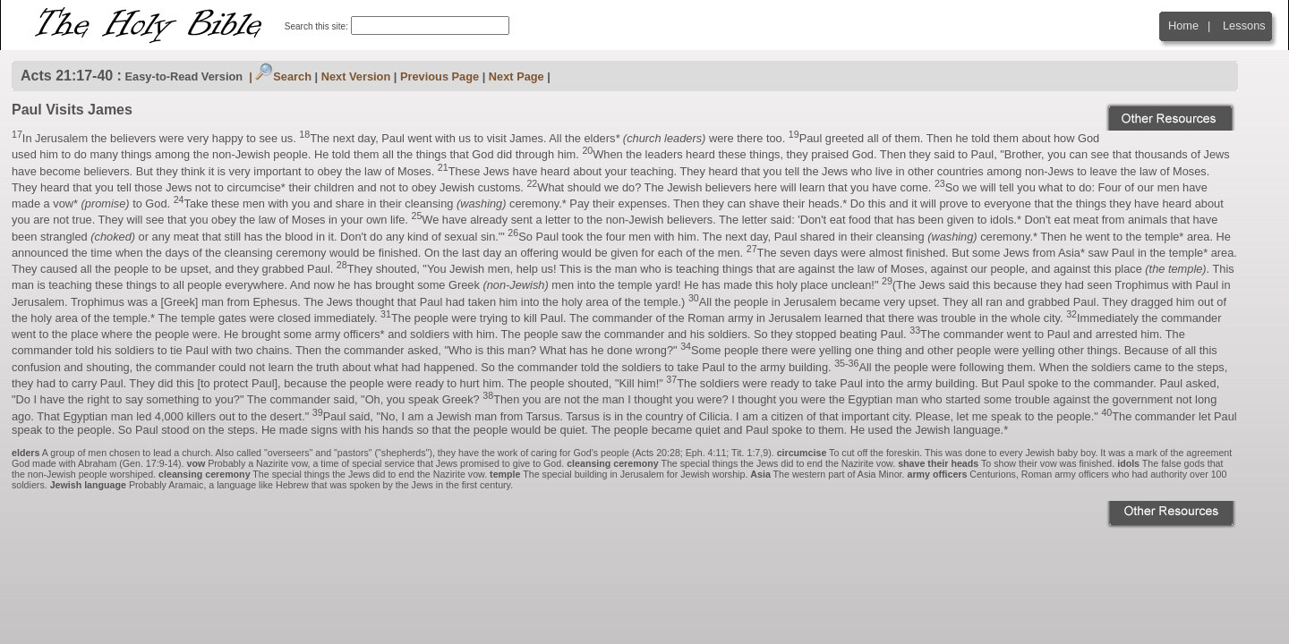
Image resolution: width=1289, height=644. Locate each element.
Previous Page (439, 76)
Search (283, 76)
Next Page (516, 76)
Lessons (1244, 25)
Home (1183, 25)
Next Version (356, 76)
